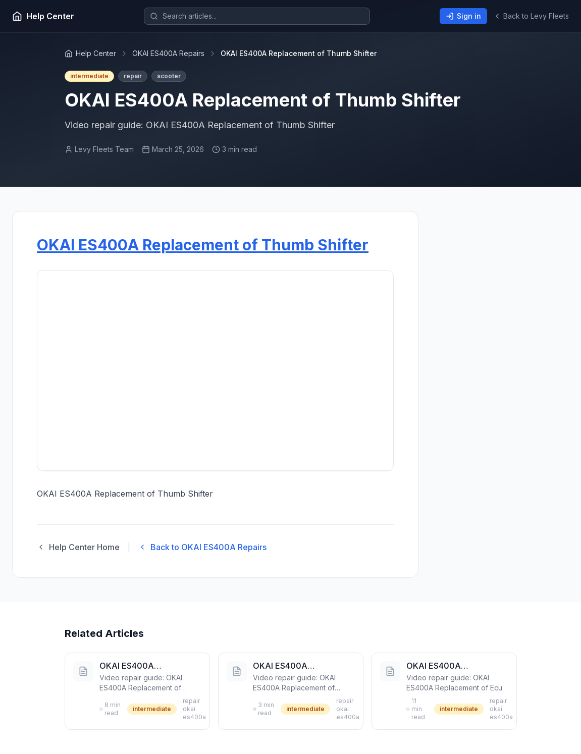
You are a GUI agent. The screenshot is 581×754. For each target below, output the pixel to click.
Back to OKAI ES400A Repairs (202, 547)
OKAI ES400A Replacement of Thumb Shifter (202, 245)
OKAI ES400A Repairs (168, 53)
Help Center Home (78, 547)
